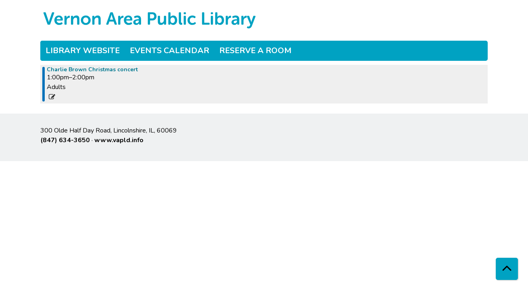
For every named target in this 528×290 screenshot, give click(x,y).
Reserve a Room (255, 50)
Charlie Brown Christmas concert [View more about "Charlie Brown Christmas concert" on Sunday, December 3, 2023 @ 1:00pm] (92, 69)
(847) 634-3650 (65, 140)
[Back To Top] (507, 269)
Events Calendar (169, 50)
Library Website (83, 50)
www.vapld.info (118, 140)
